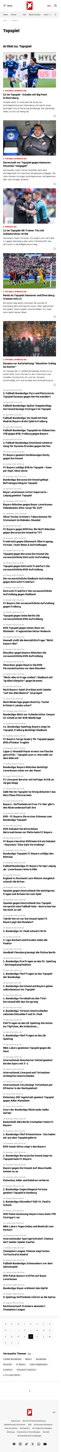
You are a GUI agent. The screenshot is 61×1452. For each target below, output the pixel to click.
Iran (24, 14)
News (5, 14)
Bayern (28, 1359)
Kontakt (46, 1432)
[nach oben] (54, 1412)
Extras (13, 14)
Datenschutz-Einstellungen (28, 1432)
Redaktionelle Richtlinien (14, 1425)
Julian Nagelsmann (38, 1364)
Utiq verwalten (11, 1428)
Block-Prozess (35, 14)
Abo (49, 5)
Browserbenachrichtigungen (30, 1436)
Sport (5, 20)
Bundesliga (41, 1359)
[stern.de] (29, 6)
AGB (29, 1425)
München (7, 1364)
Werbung (10, 1432)
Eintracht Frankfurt (26, 1369)
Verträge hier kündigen (42, 1428)
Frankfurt (8, 1369)
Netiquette (25, 1428)
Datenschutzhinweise (43, 1425)
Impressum (15, 1421)
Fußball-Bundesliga (12, 1359)
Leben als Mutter (51, 14)
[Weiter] (55, 15)
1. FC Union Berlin (11, 1374)
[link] (55, 5)
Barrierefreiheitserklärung (34, 1421)
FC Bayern (21, 1364)
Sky (29, 1353)
